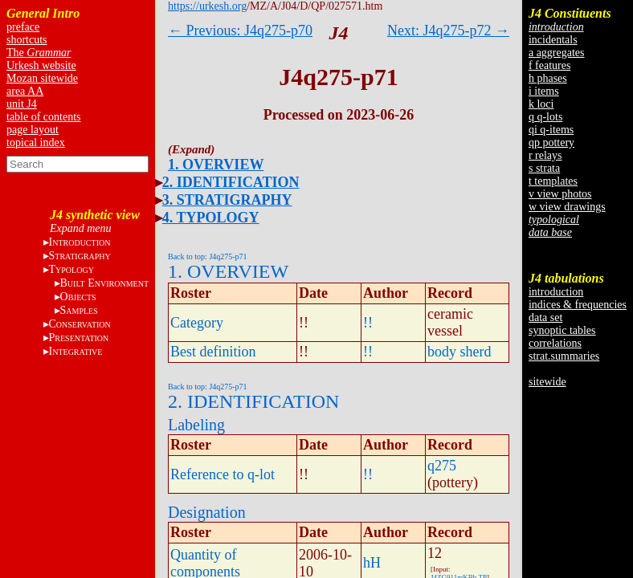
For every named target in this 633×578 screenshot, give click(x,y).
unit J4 (21, 104)
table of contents (43, 117)
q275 (441, 466)
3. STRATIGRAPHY (227, 200)
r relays (545, 155)
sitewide (547, 382)
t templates (553, 181)
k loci (541, 104)
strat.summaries (564, 356)
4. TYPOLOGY (210, 218)
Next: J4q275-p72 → (448, 30)
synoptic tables (562, 330)
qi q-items (551, 130)
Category (196, 323)
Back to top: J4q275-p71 (207, 256)
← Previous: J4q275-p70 (240, 30)
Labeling (196, 425)
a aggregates (557, 53)
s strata (544, 168)
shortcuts (26, 40)
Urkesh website (41, 65)
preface (22, 27)
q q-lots (545, 117)
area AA (24, 91)
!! (368, 323)
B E (104, 283)
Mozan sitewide (42, 78)
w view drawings (567, 207)
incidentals (553, 40)
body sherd (459, 352)
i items (544, 91)
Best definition (213, 352)
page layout (32, 130)
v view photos (560, 194)
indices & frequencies (578, 305)
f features (549, 65)
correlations (555, 343)
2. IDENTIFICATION (231, 182)
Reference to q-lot (222, 474)
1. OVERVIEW (215, 165)
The (38, 53)
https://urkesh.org (207, 6)
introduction (556, 292)
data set (545, 317)
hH (372, 563)
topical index (35, 142)
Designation (207, 512)
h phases (548, 78)
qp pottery (551, 142)
